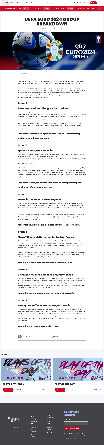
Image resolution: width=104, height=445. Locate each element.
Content (33, 3)
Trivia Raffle (34, 421)
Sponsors (33, 434)
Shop (52, 3)
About (57, 3)
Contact (49, 421)
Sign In (86, 3)
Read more (8, 390)
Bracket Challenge (33, 418)
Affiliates (33, 431)
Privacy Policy (50, 434)
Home (32, 413)
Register (93, 3)
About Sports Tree (34, 428)
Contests (41, 3)
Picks (27, 3)
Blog (48, 3)
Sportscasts (50, 418)
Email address (68, 420)
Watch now (25, 8)
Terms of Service (50, 432)
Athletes (33, 436)
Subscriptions (20, 3)
